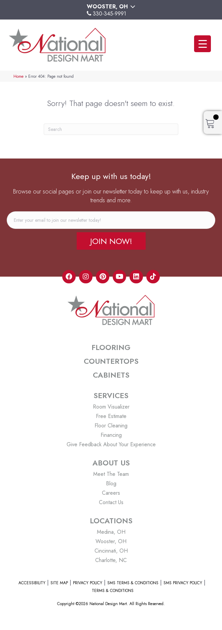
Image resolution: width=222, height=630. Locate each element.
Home (18, 76)
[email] (111, 220)
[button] (111, 241)
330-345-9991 (109, 14)
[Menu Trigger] (202, 43)
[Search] (111, 129)
